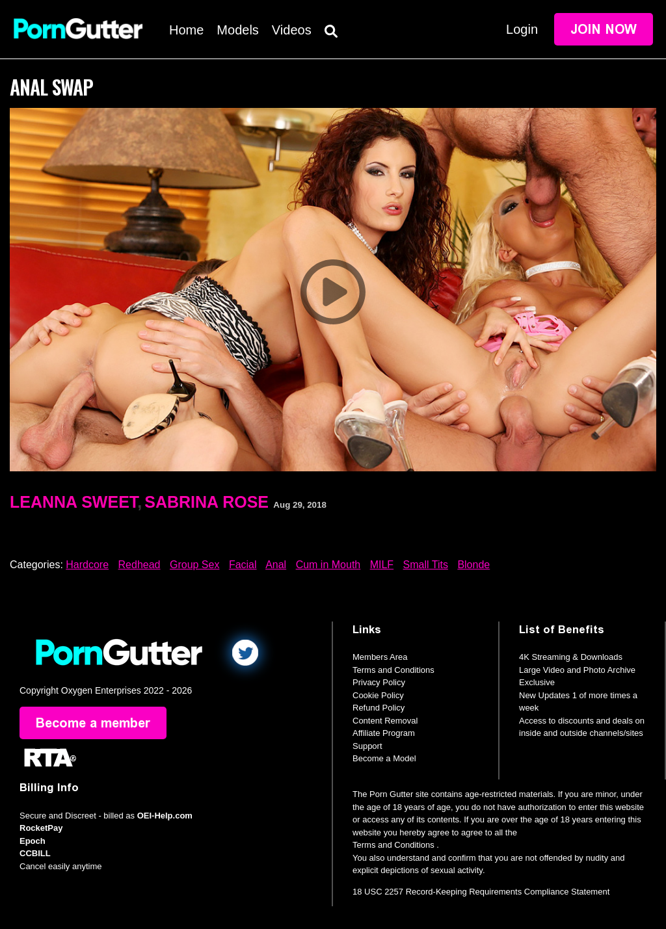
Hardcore (87, 564)
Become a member (93, 723)
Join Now (603, 29)
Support (367, 746)
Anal (275, 564)
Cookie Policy (378, 695)
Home (186, 30)
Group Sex (194, 564)
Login (522, 29)
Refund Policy (379, 708)
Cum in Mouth (328, 564)
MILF (381, 564)
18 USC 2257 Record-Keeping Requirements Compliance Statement (481, 891)
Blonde (473, 564)
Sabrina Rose (206, 502)
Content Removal (385, 721)
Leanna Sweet (73, 502)
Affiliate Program (384, 733)
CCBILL (35, 853)
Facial (243, 564)
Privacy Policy (379, 682)
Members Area (380, 657)
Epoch (33, 841)
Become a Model (384, 758)
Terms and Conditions (393, 670)
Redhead (139, 564)
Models (237, 30)
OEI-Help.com (165, 815)
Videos (292, 30)
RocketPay (41, 828)
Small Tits (425, 564)
